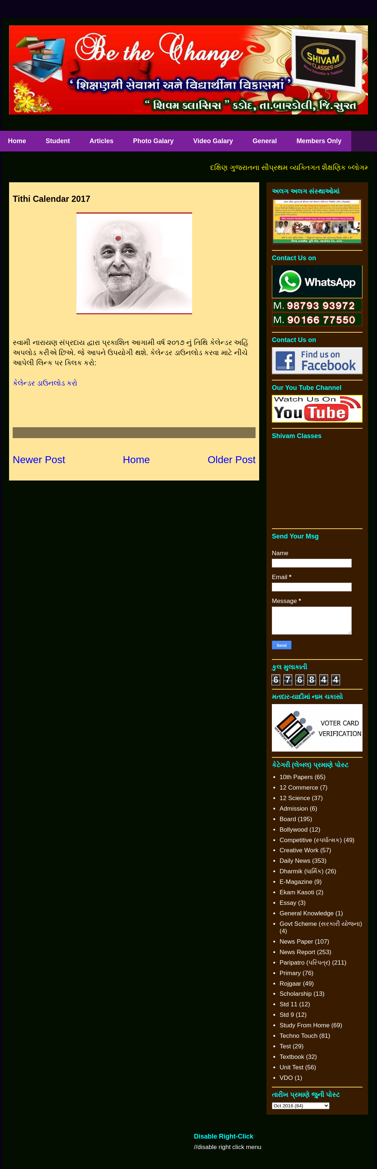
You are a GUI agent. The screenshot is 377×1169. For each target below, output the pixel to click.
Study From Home (304, 1025)
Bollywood (293, 829)
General (265, 141)
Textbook (291, 1056)
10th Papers (296, 777)
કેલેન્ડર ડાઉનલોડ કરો (46, 383)
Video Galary (213, 141)
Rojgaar (290, 983)
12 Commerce (298, 787)
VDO (286, 1077)
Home (136, 459)
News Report (297, 952)
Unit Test (291, 1067)
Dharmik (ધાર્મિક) (301, 871)
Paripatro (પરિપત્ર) (304, 962)
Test (285, 1046)
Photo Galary (153, 141)
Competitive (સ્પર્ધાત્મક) (310, 840)
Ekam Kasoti (296, 892)
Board (287, 819)
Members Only (319, 141)
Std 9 (286, 1014)
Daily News (294, 860)
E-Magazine (295, 881)
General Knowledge (306, 913)
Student (58, 141)
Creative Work (298, 850)
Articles (101, 141)
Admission (293, 808)
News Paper (296, 941)
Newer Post (39, 459)
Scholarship (295, 993)
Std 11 (288, 1004)
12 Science (294, 798)
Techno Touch (298, 1035)
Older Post (232, 459)
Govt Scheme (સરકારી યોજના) (320, 923)
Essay (287, 902)
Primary (290, 973)
